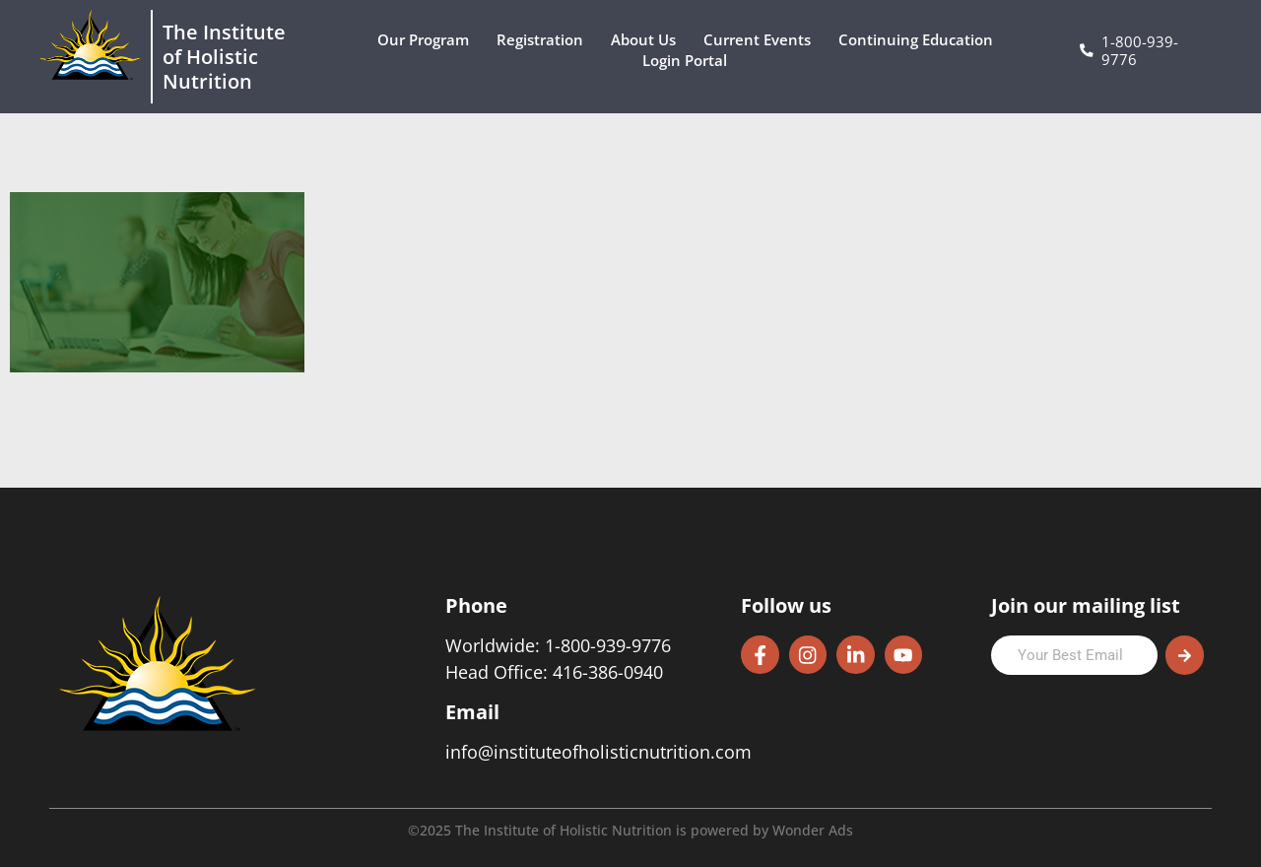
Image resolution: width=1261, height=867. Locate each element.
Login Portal (689, 60)
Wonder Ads (812, 830)
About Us (648, 40)
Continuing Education (920, 40)
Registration (545, 40)
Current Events (762, 40)
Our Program (428, 40)
